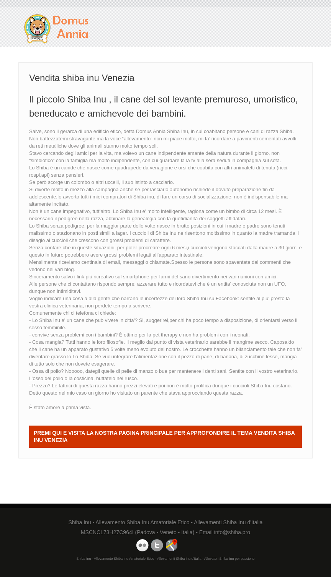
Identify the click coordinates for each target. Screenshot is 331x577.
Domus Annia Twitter (157, 545)
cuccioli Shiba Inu (252, 385)
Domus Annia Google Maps (172, 545)
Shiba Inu (197, 298)
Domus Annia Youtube (142, 545)
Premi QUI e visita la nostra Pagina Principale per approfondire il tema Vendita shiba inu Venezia (164, 436)
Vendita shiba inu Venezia (56, 29)
